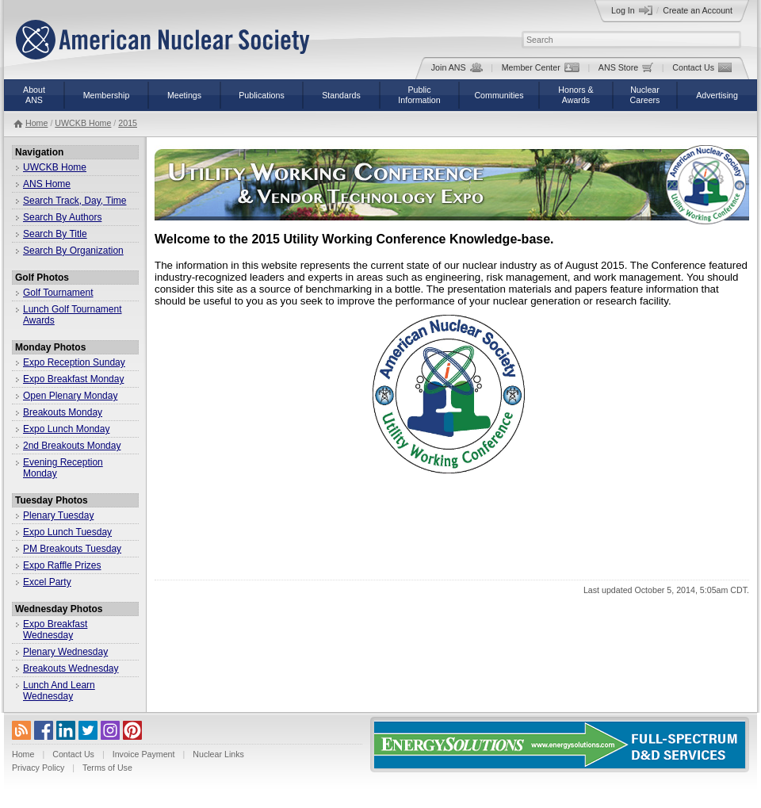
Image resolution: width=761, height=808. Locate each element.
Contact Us (702, 67)
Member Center (540, 67)
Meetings (184, 95)
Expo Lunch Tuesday (67, 532)
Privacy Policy (38, 767)
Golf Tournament (58, 292)
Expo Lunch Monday (66, 429)
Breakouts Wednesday (71, 668)
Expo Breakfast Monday (73, 379)
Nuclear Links (218, 754)
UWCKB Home (83, 123)
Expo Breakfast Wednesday (55, 629)
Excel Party (47, 582)
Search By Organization (73, 250)
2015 (127, 123)
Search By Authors (62, 217)
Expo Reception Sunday (74, 362)
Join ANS (457, 67)
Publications (261, 95)
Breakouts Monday (62, 412)
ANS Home (47, 184)
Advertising (717, 95)
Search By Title (55, 233)
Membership (106, 95)
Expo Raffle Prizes (62, 565)
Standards (341, 95)
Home (36, 123)
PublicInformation (419, 95)
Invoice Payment (144, 754)
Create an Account (697, 10)
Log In (631, 10)
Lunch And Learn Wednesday (59, 691)
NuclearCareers (645, 95)
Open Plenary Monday (70, 395)
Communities (498, 95)
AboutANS (34, 95)
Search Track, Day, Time (74, 200)
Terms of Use (107, 767)
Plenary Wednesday (65, 651)
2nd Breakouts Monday (71, 445)
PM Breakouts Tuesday (72, 548)
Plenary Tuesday (58, 515)
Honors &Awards (575, 95)
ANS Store (625, 67)
